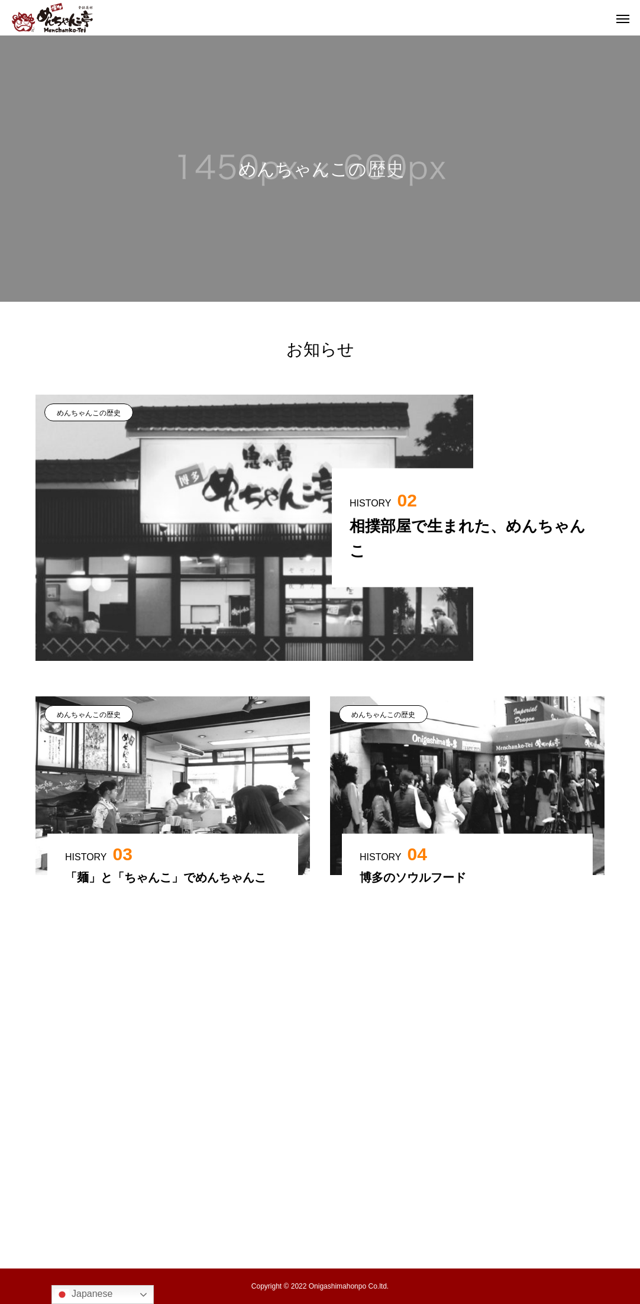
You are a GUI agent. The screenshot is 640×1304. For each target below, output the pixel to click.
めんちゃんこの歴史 (89, 413)
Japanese (84, 1294)
